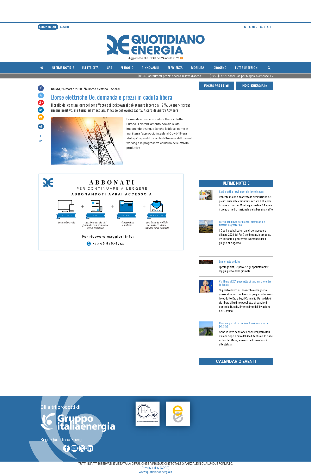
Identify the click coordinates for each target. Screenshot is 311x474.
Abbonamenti (48, 27)
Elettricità (90, 67)
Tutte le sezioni (247, 67)
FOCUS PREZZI (216, 85)
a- (41, 135)
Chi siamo (250, 27)
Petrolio (126, 67)
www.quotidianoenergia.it (155, 472)
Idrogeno (219, 67)
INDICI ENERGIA (255, 85)
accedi (64, 27)
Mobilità (197, 67)
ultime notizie (63, 67)
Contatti (266, 27)
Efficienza (175, 67)
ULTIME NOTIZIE (236, 183)
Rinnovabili (150, 67)
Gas (109, 67)
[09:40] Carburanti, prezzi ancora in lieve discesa (176, 76)
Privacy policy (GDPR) (155, 467)
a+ (41, 140)
